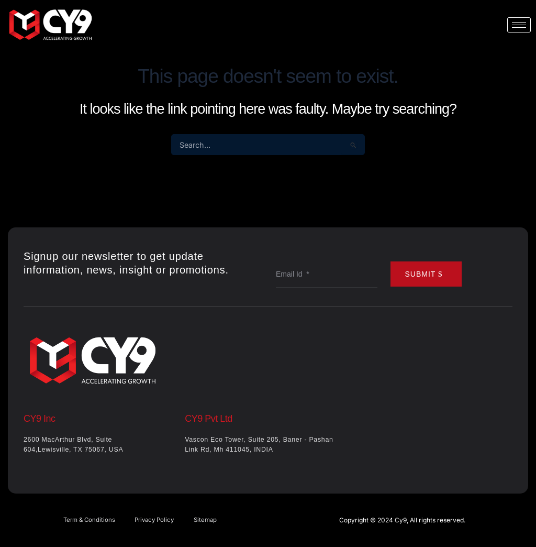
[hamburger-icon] (519, 25)
